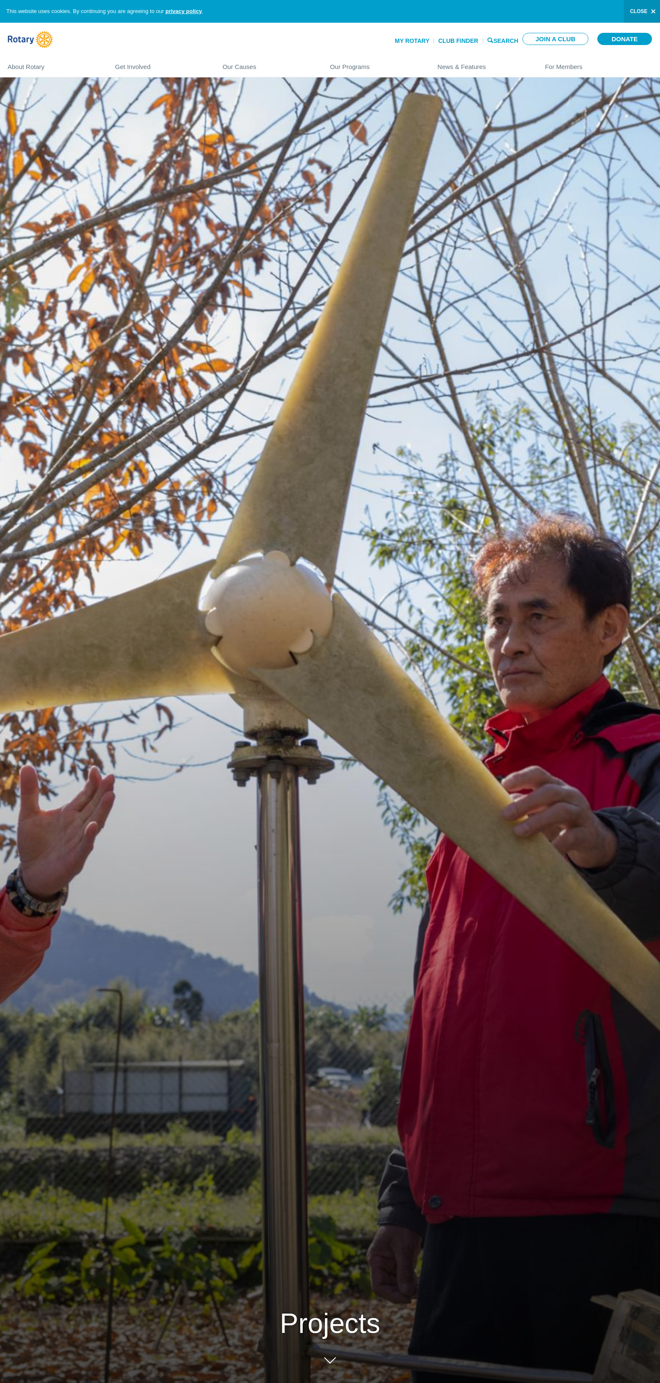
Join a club (555, 38)
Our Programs (375, 63)
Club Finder (458, 40)
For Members (598, 63)
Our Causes (268, 63)
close (638, 11)
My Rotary (412, 40)
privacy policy (183, 11)
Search (505, 40)
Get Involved (160, 63)
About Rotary (53, 63)
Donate (625, 38)
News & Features (482, 63)
